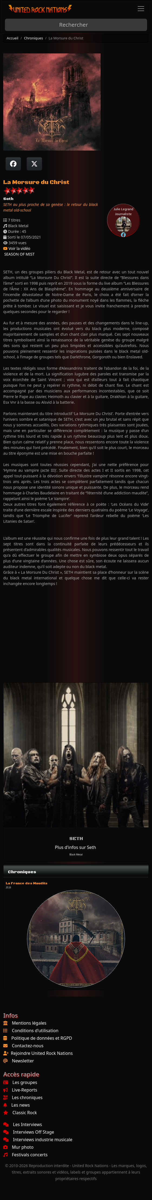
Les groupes (20, 1082)
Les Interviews (22, 1124)
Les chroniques (22, 1097)
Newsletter (23, 1061)
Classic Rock (20, 1113)
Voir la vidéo (16, 248)
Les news (16, 1105)
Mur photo (18, 1147)
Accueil (12, 38)
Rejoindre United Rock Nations (42, 1053)
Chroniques (33, 38)
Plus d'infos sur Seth (75, 847)
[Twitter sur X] (34, 164)
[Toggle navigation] (140, 8)
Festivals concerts (25, 1155)
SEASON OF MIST (19, 254)
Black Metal (76, 854)
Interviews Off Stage (28, 1132)
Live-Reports (20, 1090)
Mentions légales (29, 1023)
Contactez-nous (28, 1046)
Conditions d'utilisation (35, 1031)
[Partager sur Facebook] (13, 164)
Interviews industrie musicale (37, 1140)
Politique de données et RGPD (41, 1038)
